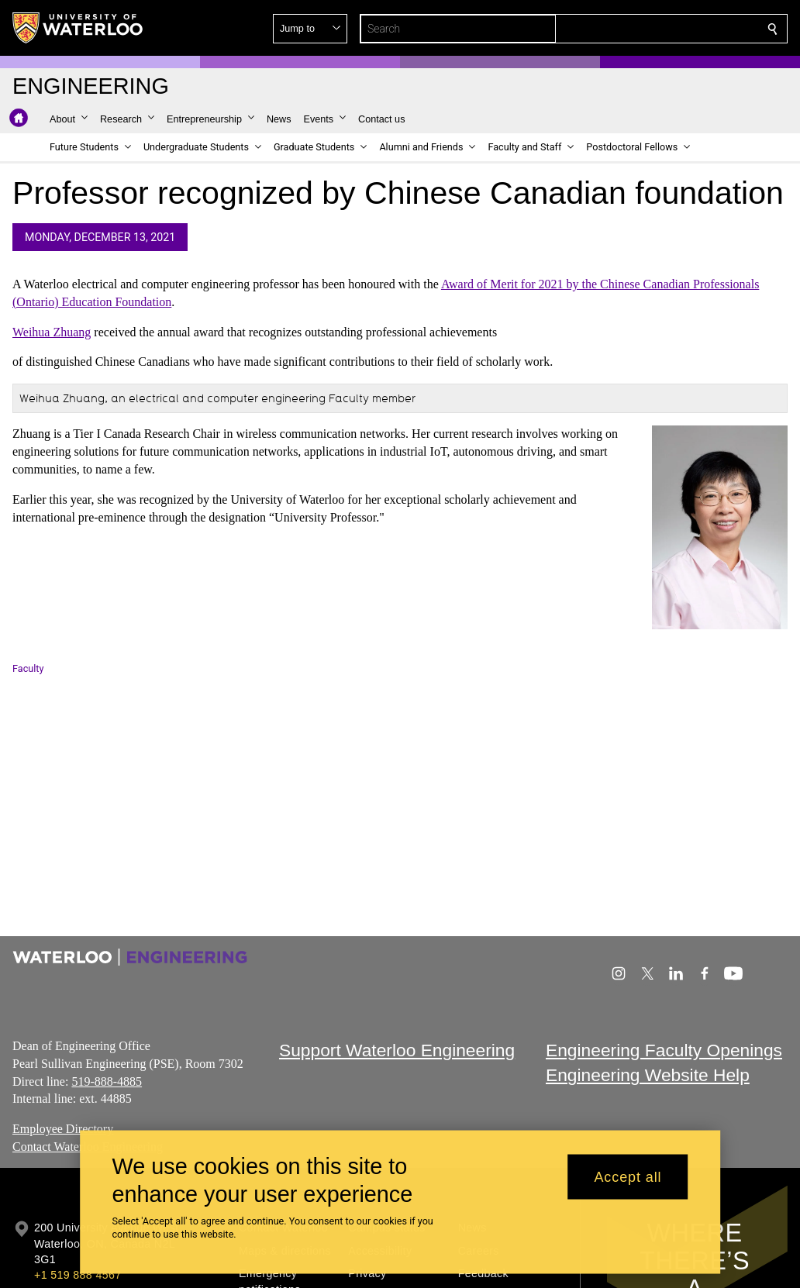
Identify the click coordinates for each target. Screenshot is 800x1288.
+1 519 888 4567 (77, 1275)
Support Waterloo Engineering (397, 1050)
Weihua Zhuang (51, 332)
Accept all (627, 1176)
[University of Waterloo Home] (78, 27)
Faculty (27, 668)
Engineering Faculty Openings (664, 1050)
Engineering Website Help (648, 1075)
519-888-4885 (106, 1080)
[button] (660, 29)
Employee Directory (62, 1128)
